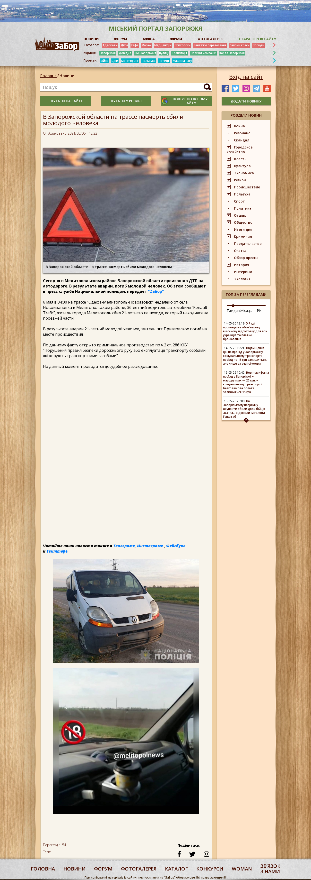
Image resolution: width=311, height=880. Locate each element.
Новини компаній (203, 53)
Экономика (244, 173)
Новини (67, 76)
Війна (104, 61)
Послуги (258, 45)
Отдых (240, 215)
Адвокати (110, 45)
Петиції (164, 61)
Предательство (248, 243)
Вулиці (164, 53)
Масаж (146, 45)
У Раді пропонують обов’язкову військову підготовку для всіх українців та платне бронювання (245, 331)
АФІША (149, 39)
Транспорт (180, 53)
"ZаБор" (156, 291)
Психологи (182, 45)
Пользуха (149, 61)
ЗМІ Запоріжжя (145, 53)
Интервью (243, 271)
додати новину (246, 101)
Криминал (243, 236)
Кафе (134, 45)
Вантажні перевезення (210, 45)
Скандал (241, 140)
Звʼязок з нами (270, 869)
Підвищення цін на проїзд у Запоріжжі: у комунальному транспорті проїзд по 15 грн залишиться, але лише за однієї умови (245, 356)
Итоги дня (243, 229)
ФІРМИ (176, 39)
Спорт (239, 201)
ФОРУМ (120, 39)
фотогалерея (138, 868)
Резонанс (242, 133)
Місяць (246, 310)
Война (239, 126)
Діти (124, 45)
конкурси (209, 868)
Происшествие (247, 187)
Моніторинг (129, 61)
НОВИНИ (91, 39)
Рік (259, 310)
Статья (240, 250)
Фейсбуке (175, 545)
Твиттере (57, 551)
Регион (240, 180)
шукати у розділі (126, 101)
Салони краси (240, 45)
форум (103, 868)
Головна (48, 76)
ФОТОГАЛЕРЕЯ (211, 39)
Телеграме (124, 545)
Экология (242, 279)
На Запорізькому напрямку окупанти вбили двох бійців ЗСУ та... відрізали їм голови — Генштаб (246, 409)
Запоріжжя (108, 53)
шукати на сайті (66, 101)
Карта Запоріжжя (232, 53)
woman (242, 868)
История (241, 264)
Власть (240, 159)
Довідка (125, 53)
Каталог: (91, 45)
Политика (242, 208)
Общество (243, 222)
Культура (242, 166)
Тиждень (234, 310)
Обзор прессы (246, 257)
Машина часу (182, 61)
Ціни (115, 61)
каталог (176, 868)
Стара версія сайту (257, 39)
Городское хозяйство (239, 149)
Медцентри (163, 45)
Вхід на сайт (246, 77)
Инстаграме (150, 545)
